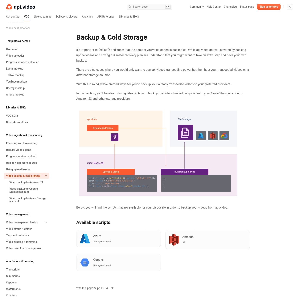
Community (197, 6)
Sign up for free (269, 6)
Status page (247, 6)
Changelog (230, 6)
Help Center (214, 6)
